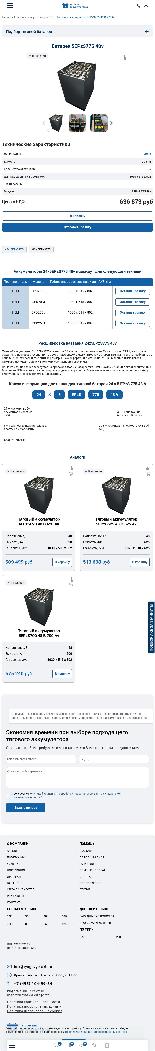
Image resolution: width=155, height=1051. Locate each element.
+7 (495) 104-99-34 (138, 6)
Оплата (85, 876)
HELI (15, 291)
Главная (7, 17)
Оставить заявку (133, 291)
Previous (43, 123)
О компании (18, 844)
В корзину (77, 216)
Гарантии (87, 863)
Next (111, 123)
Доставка (87, 851)
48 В (147, 154)
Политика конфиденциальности (33, 1002)
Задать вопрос (25, 808)
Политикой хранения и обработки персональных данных (66, 793)
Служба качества (20, 889)
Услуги (12, 863)
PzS (82, 936)
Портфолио (16, 870)
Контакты (14, 902)
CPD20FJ (38, 302)
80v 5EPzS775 (41, 249)
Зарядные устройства (97, 916)
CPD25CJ (38, 312)
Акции (12, 851)
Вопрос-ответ (90, 883)
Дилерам (14, 876)
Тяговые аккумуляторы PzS (34, 17)
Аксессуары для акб (95, 922)
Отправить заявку (77, 227)
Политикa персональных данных (34, 1006)
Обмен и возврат (92, 870)
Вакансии (14, 883)
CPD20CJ (38, 291)
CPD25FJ (38, 323)
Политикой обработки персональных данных (97, 1031)
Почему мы (16, 857)
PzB (118, 936)
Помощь (87, 844)
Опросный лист (92, 857)
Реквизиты (15, 895)
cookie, (39, 1028)
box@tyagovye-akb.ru (33, 967)
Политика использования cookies (34, 1011)
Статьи (85, 889)
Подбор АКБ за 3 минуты (151, 627)
